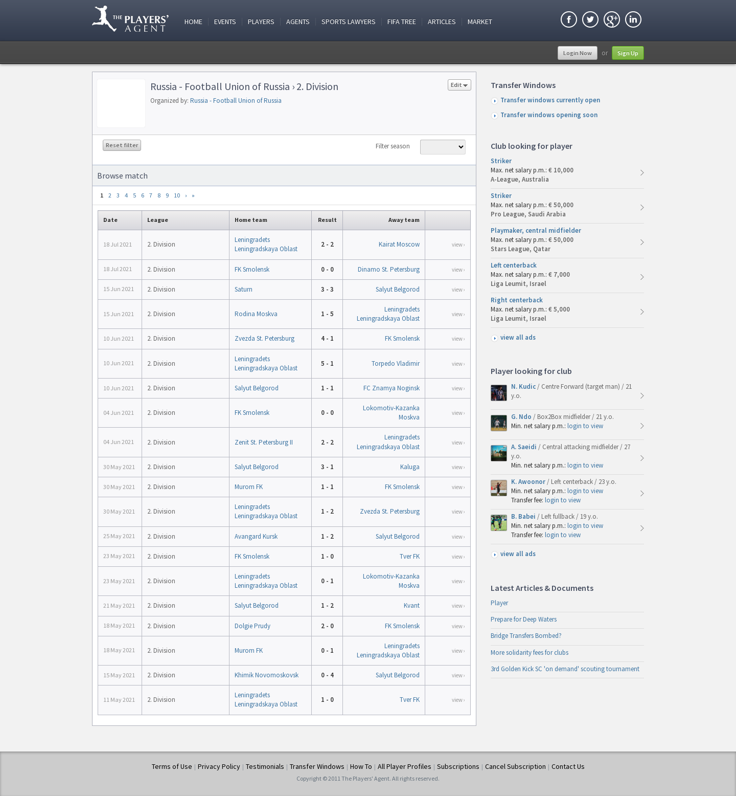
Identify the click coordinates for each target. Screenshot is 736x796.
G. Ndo (522, 416)
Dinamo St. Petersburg (389, 269)
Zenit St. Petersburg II (264, 442)
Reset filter (122, 145)
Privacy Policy (219, 766)
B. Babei (524, 516)
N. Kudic (524, 386)
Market (480, 22)
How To (361, 766)
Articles (442, 22)
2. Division (161, 244)
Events (225, 22)
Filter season (393, 146)
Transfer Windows (317, 766)
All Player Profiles (404, 766)
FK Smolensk (252, 269)
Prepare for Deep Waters (524, 619)
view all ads (518, 337)
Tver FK (410, 556)
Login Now (577, 53)
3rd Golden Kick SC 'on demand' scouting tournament (565, 669)
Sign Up (627, 53)
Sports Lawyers (348, 22)
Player (499, 603)
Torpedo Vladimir (396, 363)
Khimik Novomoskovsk (266, 675)
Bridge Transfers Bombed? (526, 635)
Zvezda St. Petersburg (264, 338)
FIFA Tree (401, 22)
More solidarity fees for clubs (529, 652)
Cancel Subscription (515, 766)
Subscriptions (458, 766)
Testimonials (265, 766)
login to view (585, 426)
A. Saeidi (524, 447)
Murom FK (249, 486)
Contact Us (568, 766)
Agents (298, 22)
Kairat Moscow (399, 244)
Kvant (412, 605)
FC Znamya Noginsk (391, 388)
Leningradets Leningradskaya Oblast (266, 244)
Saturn (243, 289)
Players (261, 22)
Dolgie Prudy (252, 626)
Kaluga (410, 466)
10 (177, 195)
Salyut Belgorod (398, 289)
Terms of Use (172, 766)
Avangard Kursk (256, 536)
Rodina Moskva (256, 313)
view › (458, 244)
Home (193, 22)
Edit (459, 86)
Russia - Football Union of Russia (236, 100)
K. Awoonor (529, 481)
